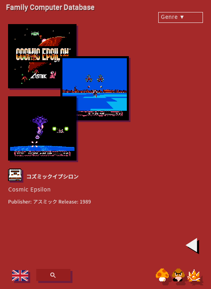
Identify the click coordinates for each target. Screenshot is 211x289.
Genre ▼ (173, 17)
